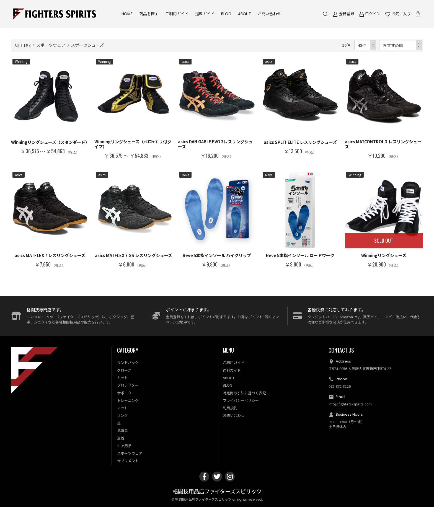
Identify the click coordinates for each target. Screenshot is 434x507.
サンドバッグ (128, 362)
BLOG (226, 14)
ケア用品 (124, 445)
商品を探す (149, 14)
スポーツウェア (50, 45)
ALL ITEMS (23, 45)
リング (122, 415)
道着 (120, 438)
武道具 (122, 430)
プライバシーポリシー (241, 400)
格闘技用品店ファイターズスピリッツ (217, 491)
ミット (122, 377)
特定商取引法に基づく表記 (244, 392)
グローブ (124, 370)
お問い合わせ (269, 14)
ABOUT (244, 14)
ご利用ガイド (176, 14)
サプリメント (128, 460)
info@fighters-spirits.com (350, 404)
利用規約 (230, 407)
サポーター (126, 392)
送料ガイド (205, 14)
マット (122, 407)
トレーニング (128, 400)
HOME (127, 14)
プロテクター (127, 385)
